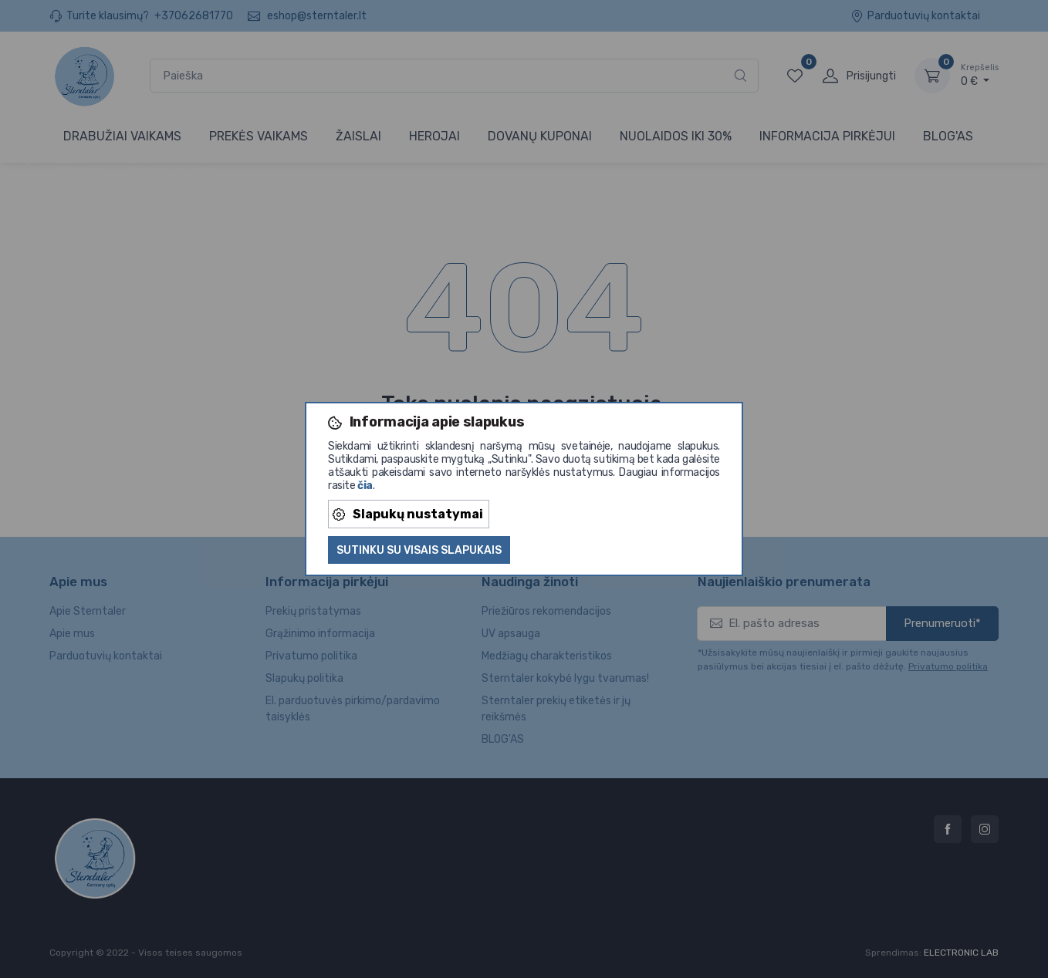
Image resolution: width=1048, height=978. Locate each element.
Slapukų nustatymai (408, 514)
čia (365, 485)
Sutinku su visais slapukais (419, 550)
